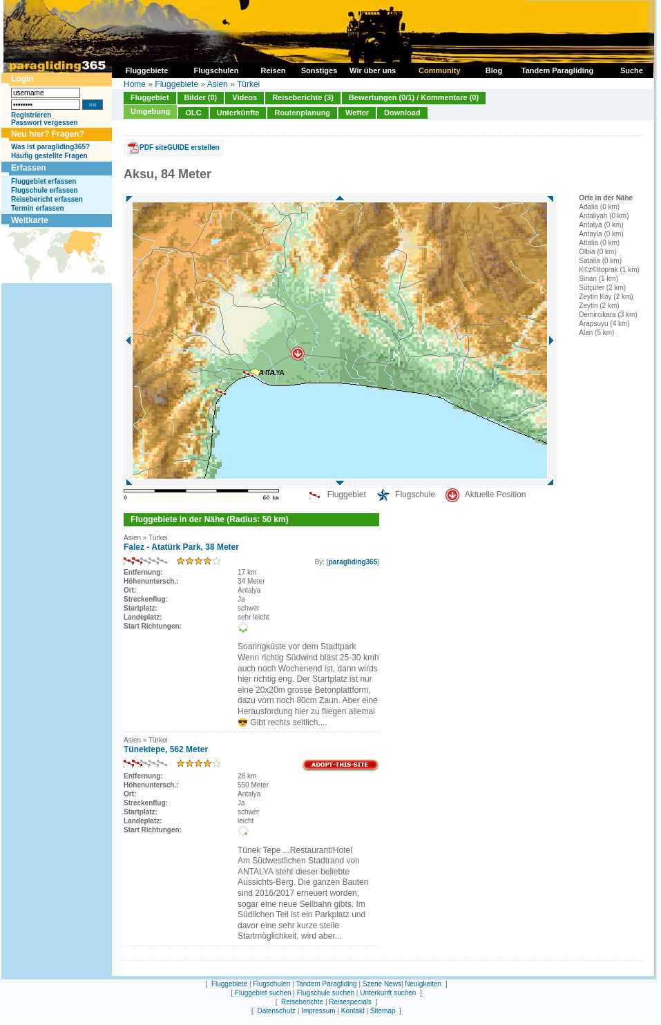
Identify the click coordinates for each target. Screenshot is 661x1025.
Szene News (382, 984)
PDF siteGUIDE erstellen (180, 147)
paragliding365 (353, 562)
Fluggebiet (150, 97)
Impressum (318, 1011)
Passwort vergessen (44, 122)
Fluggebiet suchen (263, 993)
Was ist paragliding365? (50, 147)
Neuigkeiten (423, 984)
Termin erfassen (37, 208)
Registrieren (31, 115)
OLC (193, 112)
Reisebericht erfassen (47, 199)
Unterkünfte (238, 112)
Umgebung (150, 111)
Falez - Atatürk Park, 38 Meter (181, 547)
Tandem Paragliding (326, 984)
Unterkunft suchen (388, 993)
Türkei (248, 84)
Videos (244, 97)
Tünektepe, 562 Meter (166, 749)
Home (135, 84)
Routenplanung (302, 112)
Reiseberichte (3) (303, 97)
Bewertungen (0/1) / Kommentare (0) (414, 97)
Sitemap (383, 1011)
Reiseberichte (302, 1002)
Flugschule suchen (325, 993)
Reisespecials (350, 1002)
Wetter (357, 112)
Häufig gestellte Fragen (49, 156)
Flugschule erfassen (44, 190)
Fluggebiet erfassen (43, 181)
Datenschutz (276, 1011)
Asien (217, 84)
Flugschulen (271, 984)
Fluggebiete (176, 84)
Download (402, 112)
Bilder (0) (201, 97)
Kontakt (353, 1011)
